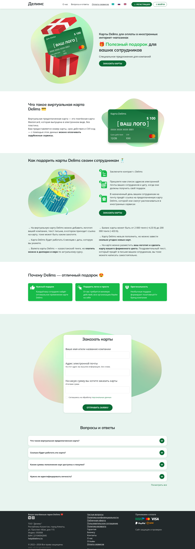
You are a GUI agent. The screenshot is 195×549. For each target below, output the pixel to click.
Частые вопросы (95, 514)
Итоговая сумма (72, 384)
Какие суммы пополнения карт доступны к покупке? (57, 464)
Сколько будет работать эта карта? (48, 452)
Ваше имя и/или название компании (88, 349)
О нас (65, 4)
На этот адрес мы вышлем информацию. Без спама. (88, 367)
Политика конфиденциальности (103, 517)
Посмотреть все (159, 485)
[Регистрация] (141, 4)
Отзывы (91, 541)
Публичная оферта (96, 520)
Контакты (92, 535)
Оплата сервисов (100, 4)
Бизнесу (91, 532)
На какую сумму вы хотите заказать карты (91, 381)
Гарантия (91, 529)
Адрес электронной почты (82, 363)
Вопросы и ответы (80, 4)
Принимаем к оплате (145, 514)
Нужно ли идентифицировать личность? (51, 476)
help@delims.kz (35, 538)
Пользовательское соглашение (102, 523)
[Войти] (160, 4)
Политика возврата (96, 526)
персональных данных (101, 397)
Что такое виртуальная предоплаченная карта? (54, 440)
